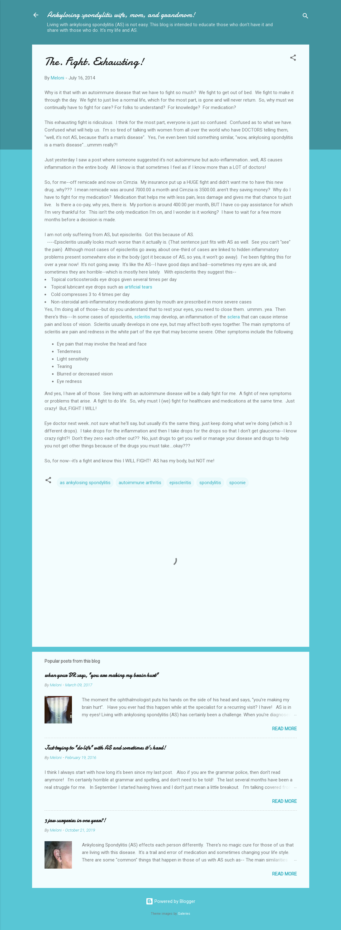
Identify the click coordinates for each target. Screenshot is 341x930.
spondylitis (210, 482)
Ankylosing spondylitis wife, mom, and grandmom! (121, 15)
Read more (284, 729)
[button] (293, 59)
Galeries (184, 914)
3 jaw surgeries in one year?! (75, 820)
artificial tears (138, 287)
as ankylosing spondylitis (85, 482)
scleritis (142, 317)
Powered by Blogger (170, 901)
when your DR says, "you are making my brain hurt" (101, 675)
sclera (233, 317)
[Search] (305, 16)
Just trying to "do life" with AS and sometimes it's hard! (105, 748)
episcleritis (180, 482)
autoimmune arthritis (140, 482)
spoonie (237, 482)
